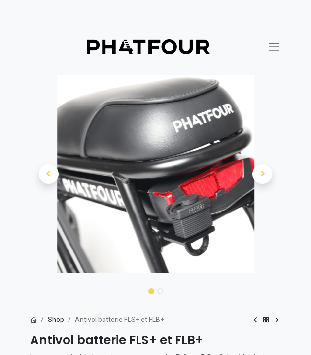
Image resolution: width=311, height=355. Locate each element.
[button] (49, 174)
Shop (56, 319)
